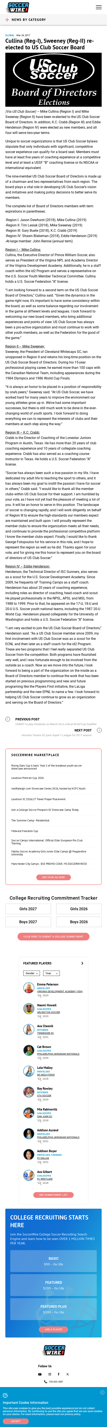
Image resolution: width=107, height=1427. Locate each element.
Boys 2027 (28, 922)
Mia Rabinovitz (47, 1109)
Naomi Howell (46, 1005)
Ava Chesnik (45, 1026)
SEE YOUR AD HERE (53, 877)
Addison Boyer (47, 1151)
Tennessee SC (45, 1033)
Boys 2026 (79, 922)
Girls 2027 (28, 909)
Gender (30, 973)
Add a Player (53, 1329)
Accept (16, 1421)
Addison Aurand (47, 1130)
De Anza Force (46, 1074)
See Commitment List (53, 1195)
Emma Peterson (47, 984)
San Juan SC (44, 1116)
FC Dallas (43, 1158)
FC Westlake (45, 1179)
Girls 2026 (79, 909)
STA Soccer (44, 1095)
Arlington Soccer (48, 1012)
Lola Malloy (45, 1068)
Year (48, 973)
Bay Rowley (45, 1088)
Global (9, 35)
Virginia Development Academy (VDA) (60, 991)
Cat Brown (44, 1047)
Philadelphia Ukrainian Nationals (58, 1054)
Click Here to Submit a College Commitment (53, 936)
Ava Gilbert (44, 1172)
